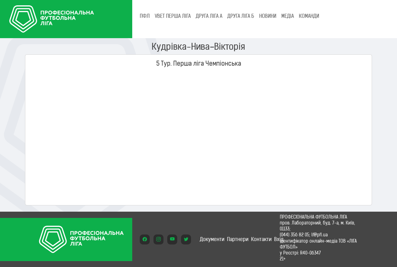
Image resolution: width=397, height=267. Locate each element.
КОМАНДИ (309, 16)
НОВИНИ (267, 16)
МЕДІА (287, 16)
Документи (212, 239)
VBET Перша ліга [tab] (173, 16)
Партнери (238, 239)
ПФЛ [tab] (145, 16)
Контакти (261, 239)
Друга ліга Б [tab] (240, 16)
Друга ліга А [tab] (209, 16)
